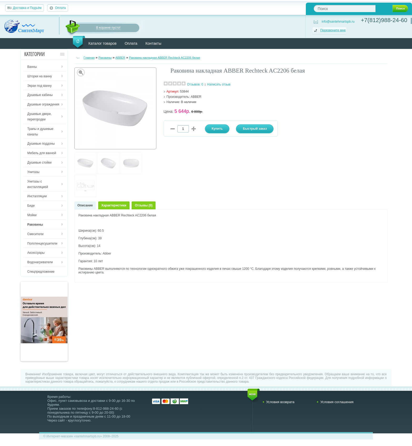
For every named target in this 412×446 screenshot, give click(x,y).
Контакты (153, 43)
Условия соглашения (336, 402)
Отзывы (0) (143, 205)
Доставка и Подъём (27, 8)
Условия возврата (280, 402)
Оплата (60, 8)
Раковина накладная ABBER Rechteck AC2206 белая (164, 57)
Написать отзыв (218, 84)
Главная (89, 57)
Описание (85, 205)
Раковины (105, 57)
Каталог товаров (103, 43)
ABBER (120, 57)
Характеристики (113, 205)
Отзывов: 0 (195, 84)
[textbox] (344, 8)
